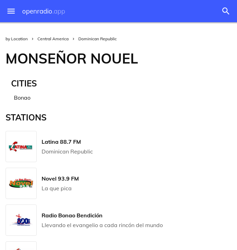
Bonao (22, 97)
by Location (17, 38)
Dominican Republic (97, 38)
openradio (43, 11)
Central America (53, 38)
